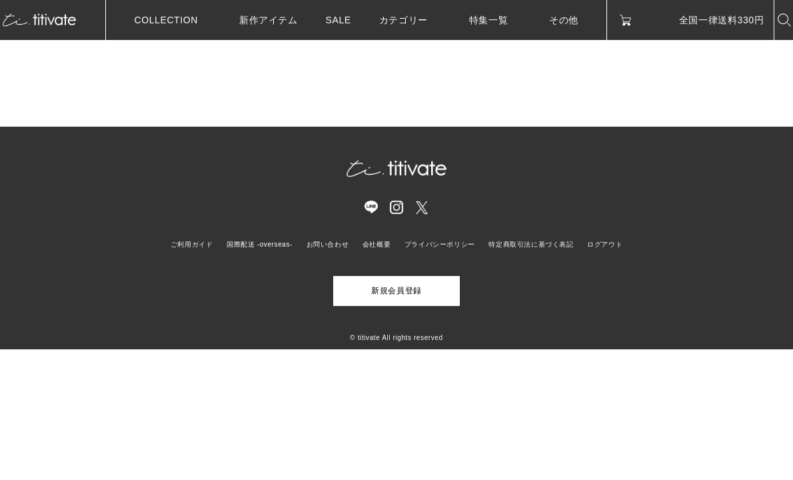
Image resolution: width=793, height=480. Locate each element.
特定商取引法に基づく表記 (530, 244)
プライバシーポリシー (439, 244)
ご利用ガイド (192, 244)
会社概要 (377, 244)
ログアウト (604, 244)
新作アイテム (268, 20)
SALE (338, 20)
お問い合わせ (328, 244)
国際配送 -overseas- (260, 244)
